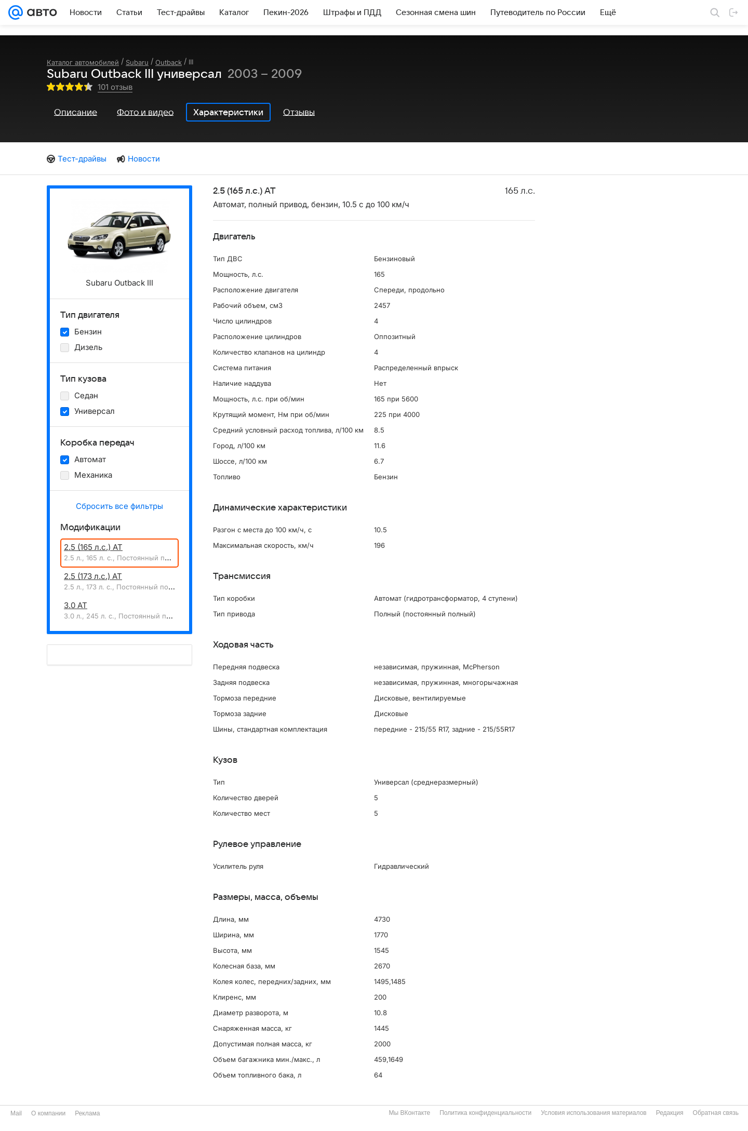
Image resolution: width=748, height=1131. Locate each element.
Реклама (87, 1113)
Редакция (670, 1112)
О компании (48, 1113)
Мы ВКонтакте (409, 1112)
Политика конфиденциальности (485, 1112)
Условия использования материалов (593, 1112)
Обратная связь (716, 1112)
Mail (16, 1113)
